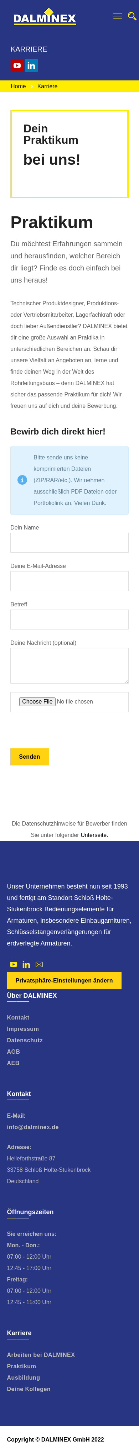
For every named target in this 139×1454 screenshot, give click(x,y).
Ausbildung (23, 1378)
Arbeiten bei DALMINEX (41, 1355)
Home (18, 86)
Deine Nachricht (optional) (69, 662)
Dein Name (69, 539)
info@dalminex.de (33, 1127)
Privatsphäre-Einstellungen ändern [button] (64, 981)
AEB (13, 1063)
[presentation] (64, 734)
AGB (13, 1052)
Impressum (23, 1029)
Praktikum (21, 1366)
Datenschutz (25, 1040)
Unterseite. (94, 835)
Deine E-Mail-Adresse (69, 577)
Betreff (69, 615)
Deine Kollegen (29, 1389)
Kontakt (18, 1018)
